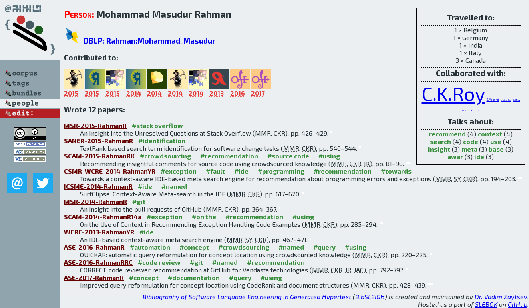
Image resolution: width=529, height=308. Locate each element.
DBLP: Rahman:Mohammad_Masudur (149, 40)
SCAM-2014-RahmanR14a (102, 216)
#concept (194, 247)
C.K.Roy (453, 93)
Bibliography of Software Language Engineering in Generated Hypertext (247, 296)
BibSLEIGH (370, 296)
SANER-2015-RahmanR (98, 140)
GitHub (517, 304)
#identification (161, 140)
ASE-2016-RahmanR (94, 247)
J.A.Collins (474, 110)
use (495, 141)
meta (469, 149)
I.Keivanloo (506, 99)
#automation (150, 247)
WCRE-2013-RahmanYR (99, 232)
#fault (215, 171)
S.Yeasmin (493, 99)
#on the (204, 216)
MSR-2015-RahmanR (95, 125)
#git (138, 201)
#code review (159, 262)
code (470, 141)
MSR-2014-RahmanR (95, 201)
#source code (288, 156)
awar (455, 156)
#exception (179, 171)
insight (439, 149)
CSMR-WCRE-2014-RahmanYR (109, 171)
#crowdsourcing (165, 156)
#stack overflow (157, 125)
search (440, 141)
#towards (396, 171)
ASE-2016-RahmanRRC (98, 262)
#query (324, 247)
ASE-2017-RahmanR (94, 277)
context (490, 134)
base (496, 149)
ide (479, 156)
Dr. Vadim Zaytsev (501, 296)
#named (174, 186)
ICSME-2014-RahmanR (98, 186)
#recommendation (229, 156)
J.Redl (465, 110)
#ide (241, 171)
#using (329, 156)
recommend (447, 134)
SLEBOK (486, 304)
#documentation (194, 277)
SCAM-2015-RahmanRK (99, 156)
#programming (281, 171)
